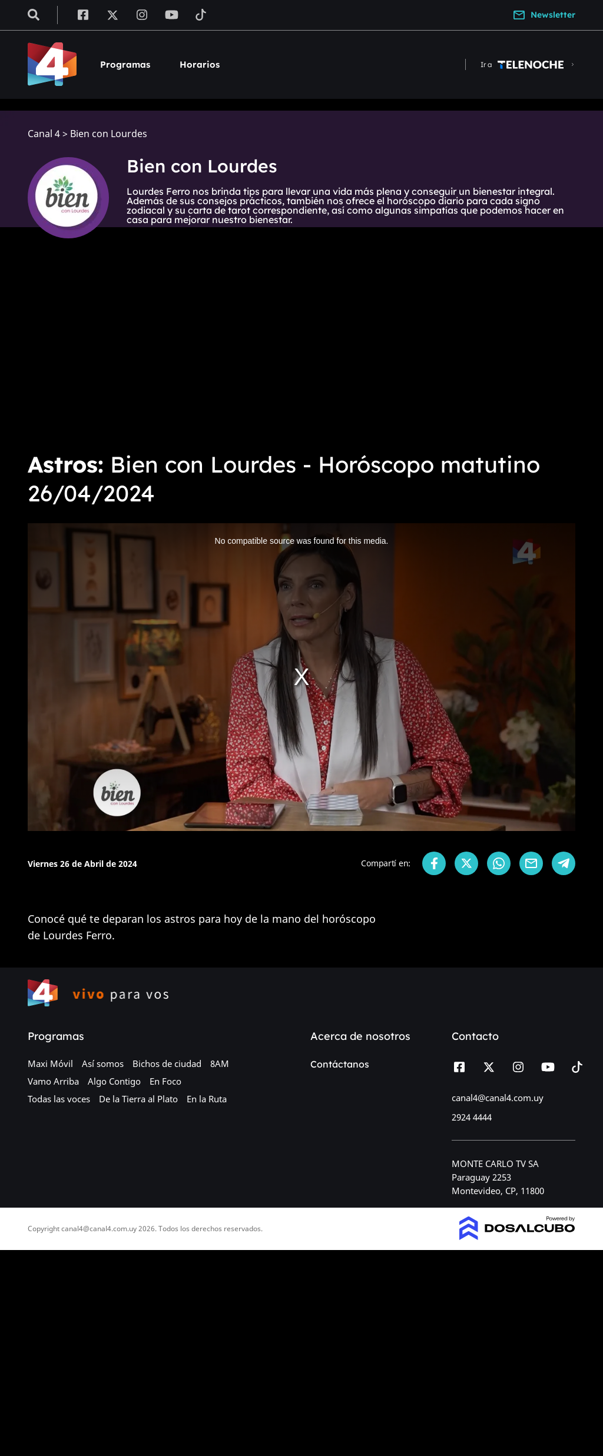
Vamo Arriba (53, 1081)
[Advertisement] (301, 353)
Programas (125, 64)
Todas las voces (59, 1099)
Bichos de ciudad (166, 1063)
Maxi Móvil (50, 1063)
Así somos (103, 1063)
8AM (219, 1063)
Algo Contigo (114, 1081)
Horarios (200, 64)
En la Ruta (207, 1099)
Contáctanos (339, 1064)
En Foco (165, 1081)
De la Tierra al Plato (138, 1099)
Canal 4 (44, 133)
